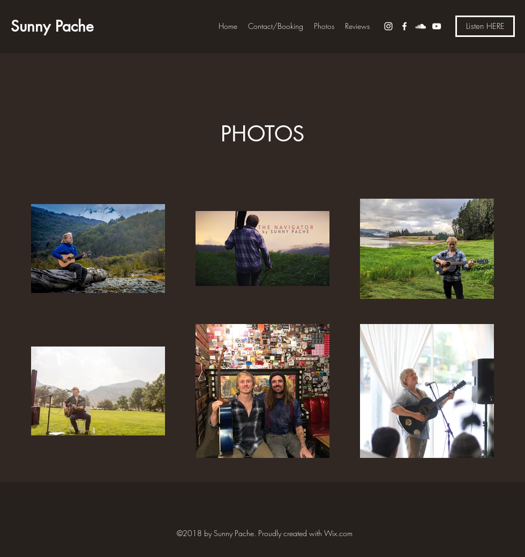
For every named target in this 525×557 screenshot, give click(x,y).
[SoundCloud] (420, 26)
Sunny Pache (52, 26)
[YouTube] (436, 26)
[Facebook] (404, 26)
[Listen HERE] (485, 26)
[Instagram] (388, 26)
